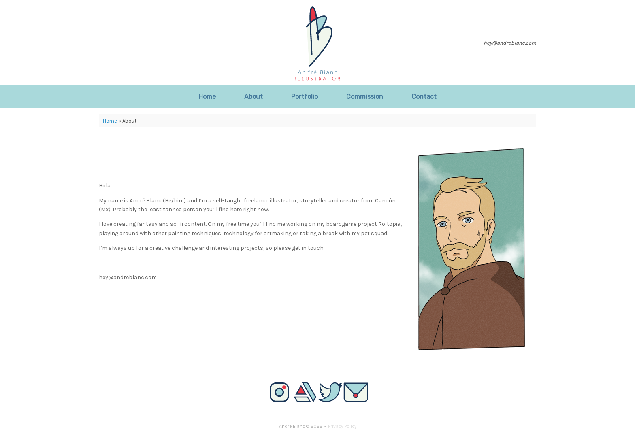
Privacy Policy (342, 426)
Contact (424, 96)
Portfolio (304, 96)
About (253, 96)
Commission (364, 96)
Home (207, 96)
